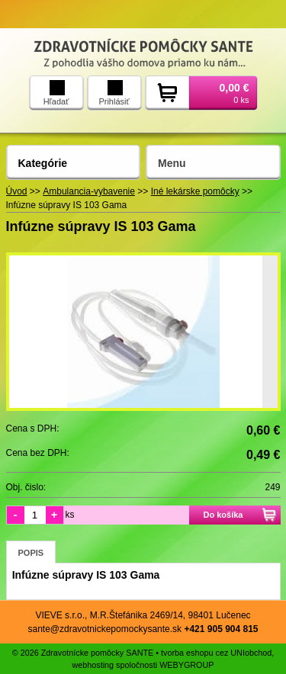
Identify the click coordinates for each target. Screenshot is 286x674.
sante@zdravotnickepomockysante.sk (104, 629)
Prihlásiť (113, 93)
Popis (31, 552)
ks (70, 514)
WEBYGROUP (186, 664)
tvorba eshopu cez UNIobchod (216, 652)
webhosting (93, 664)
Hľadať (56, 93)
